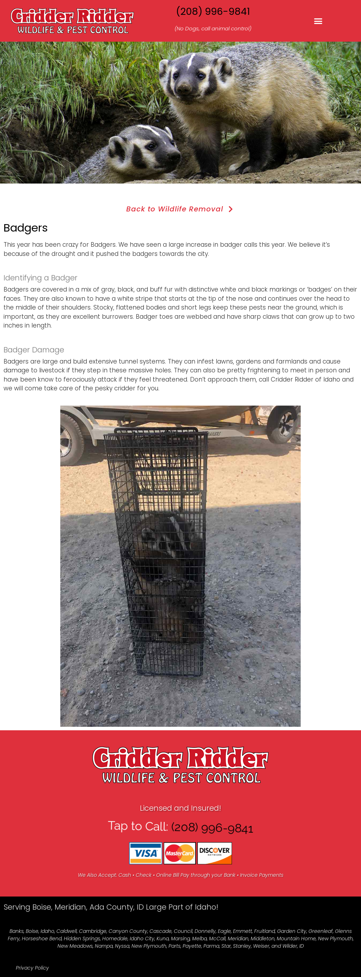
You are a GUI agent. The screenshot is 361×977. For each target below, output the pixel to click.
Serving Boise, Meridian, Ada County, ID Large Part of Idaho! (111, 917)
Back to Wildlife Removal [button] (180, 209)
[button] (318, 21)
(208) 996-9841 (213, 11)
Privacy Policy (32, 967)
